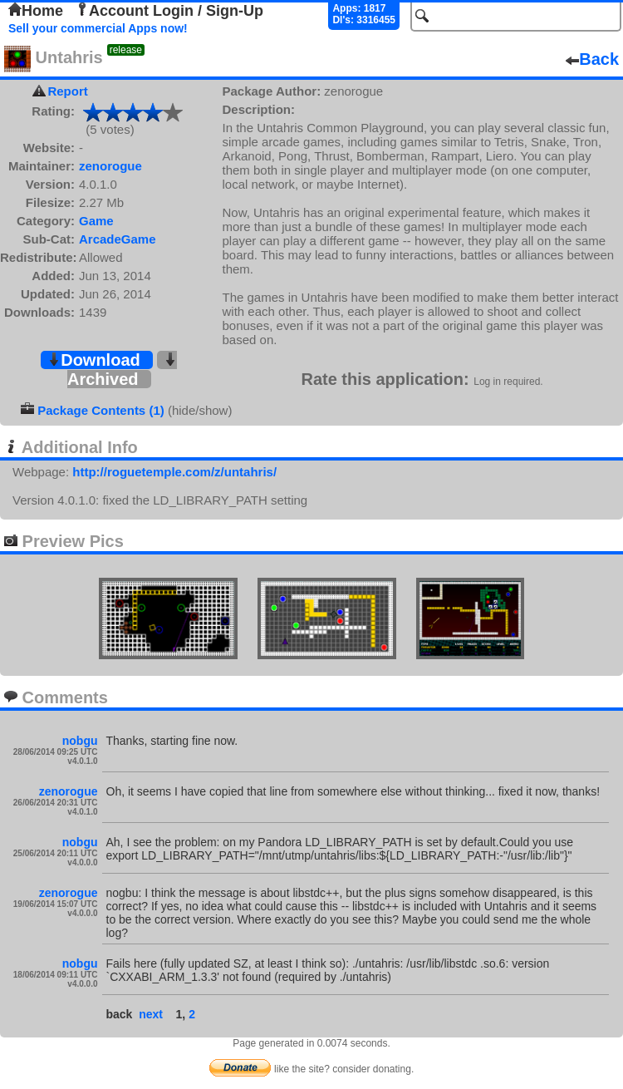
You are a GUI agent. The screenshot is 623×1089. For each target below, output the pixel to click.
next (151, 1014)
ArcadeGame (117, 239)
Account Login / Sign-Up (169, 10)
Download (93, 360)
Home (35, 10)
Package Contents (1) (100, 410)
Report (67, 91)
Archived (122, 370)
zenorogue (110, 166)
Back (592, 59)
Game (96, 221)
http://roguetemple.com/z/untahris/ (174, 472)
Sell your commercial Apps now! (98, 28)
